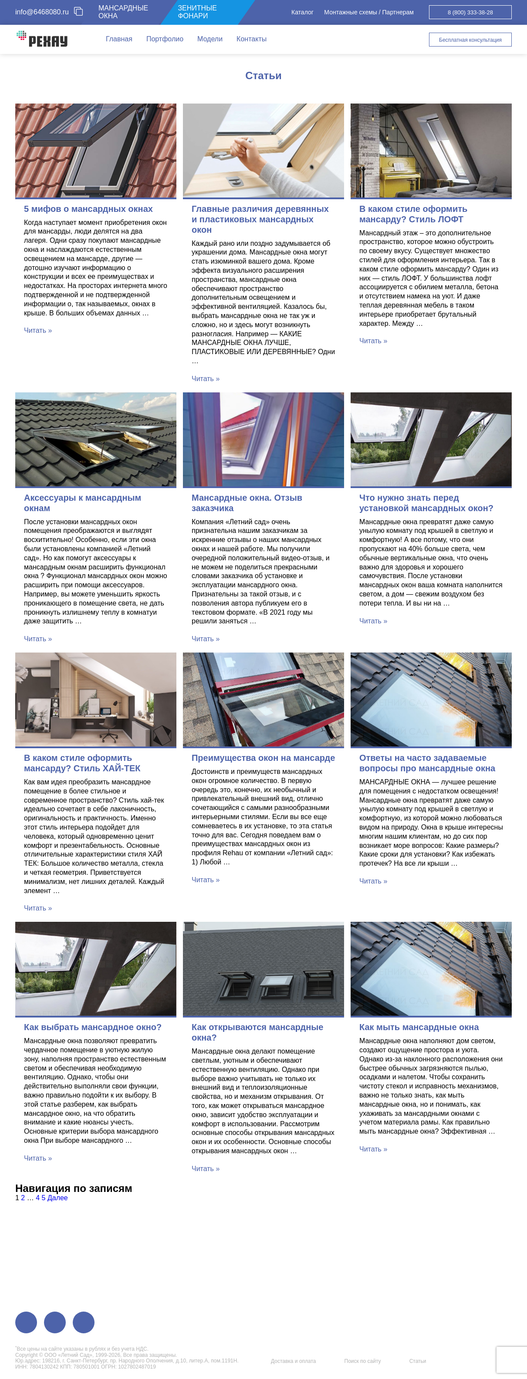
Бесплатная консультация (470, 40)
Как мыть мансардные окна (419, 1027)
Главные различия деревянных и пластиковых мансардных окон (260, 219)
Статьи (417, 1361)
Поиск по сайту (363, 1361)
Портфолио (164, 39)
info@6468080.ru (42, 12)
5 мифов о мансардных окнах (88, 209)
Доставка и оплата (293, 1361)
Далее (57, 1198)
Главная (119, 39)
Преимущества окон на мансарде (263, 758)
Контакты (251, 39)
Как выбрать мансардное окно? (93, 1027)
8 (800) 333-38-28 (470, 12)
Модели (210, 39)
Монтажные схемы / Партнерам (369, 12)
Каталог (302, 12)
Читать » (38, 330)
